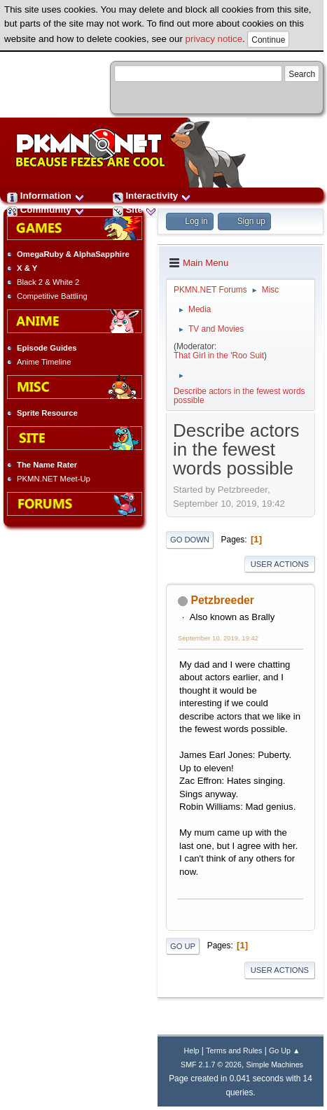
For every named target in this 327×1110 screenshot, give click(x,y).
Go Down (189, 539)
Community (46, 209)
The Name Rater (47, 465)
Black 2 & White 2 (48, 282)
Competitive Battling (52, 296)
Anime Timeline (44, 362)
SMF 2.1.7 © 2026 (211, 1064)
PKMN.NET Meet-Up (53, 479)
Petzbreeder (222, 600)
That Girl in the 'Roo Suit (219, 355)
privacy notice (214, 39)
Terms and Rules (234, 1050)
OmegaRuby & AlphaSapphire (73, 254)
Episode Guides (47, 348)
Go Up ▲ (284, 1050)
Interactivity (152, 195)
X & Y (27, 268)
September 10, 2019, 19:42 (218, 638)
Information (46, 195)
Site (134, 209)
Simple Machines (274, 1064)
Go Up (182, 946)
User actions (280, 564)
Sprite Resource (47, 413)
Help (192, 1050)
